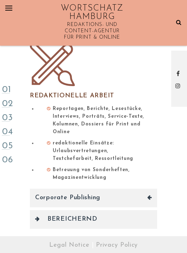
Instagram (179, 85)
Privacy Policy (117, 245)
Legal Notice (69, 245)
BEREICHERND (72, 219)
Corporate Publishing (67, 197)
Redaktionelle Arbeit (72, 95)
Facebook (179, 73)
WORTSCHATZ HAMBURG (92, 12)
